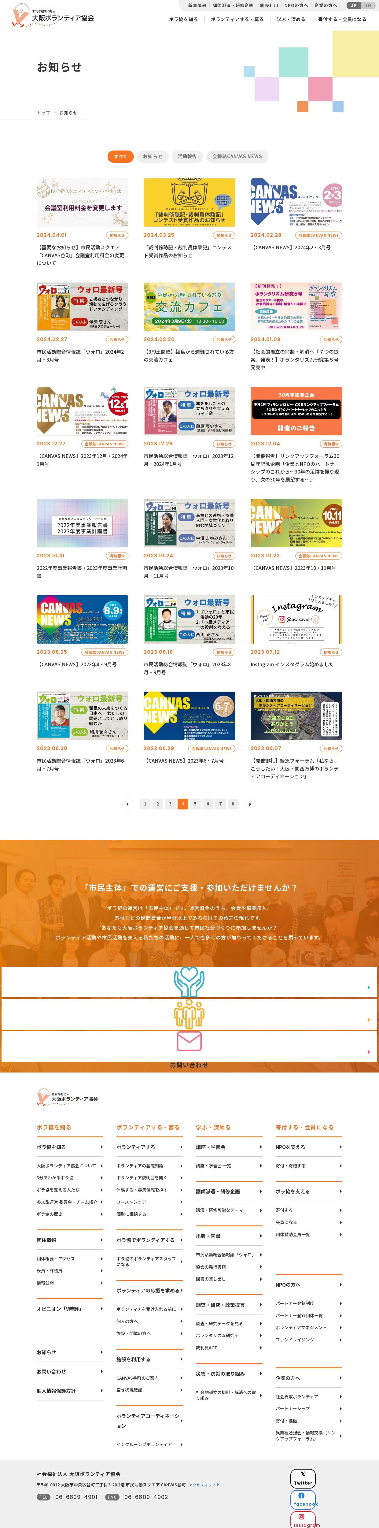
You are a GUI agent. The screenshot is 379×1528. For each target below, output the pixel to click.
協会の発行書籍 (211, 1263)
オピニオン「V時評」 (60, 1305)
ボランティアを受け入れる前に (146, 1306)
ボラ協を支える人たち (58, 1186)
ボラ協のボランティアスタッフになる (146, 1258)
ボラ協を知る (183, 19)
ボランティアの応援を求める (148, 1287)
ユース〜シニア (131, 1199)
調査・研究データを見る (219, 1320)
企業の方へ (326, 5)
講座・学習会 (210, 1143)
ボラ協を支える (293, 1188)
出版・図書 (208, 1232)
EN (368, 5)
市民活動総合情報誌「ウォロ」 (226, 1251)
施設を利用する (133, 1355)
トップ (43, 113)
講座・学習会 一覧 (213, 1162)
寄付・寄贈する (291, 1162)
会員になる (286, 1219)
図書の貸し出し (211, 1275)
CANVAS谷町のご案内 (137, 1374)
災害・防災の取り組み (220, 1370)
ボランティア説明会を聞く (141, 1174)
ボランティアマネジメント (301, 1324)
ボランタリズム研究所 (217, 1332)
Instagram (320, 1502)
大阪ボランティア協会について (66, 1162)
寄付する (284, 1207)
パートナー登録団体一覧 (299, 1312)
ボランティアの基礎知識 (139, 1162)
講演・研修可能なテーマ (219, 1207)
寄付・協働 (286, 1417)
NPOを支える (290, 1143)
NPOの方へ (296, 5)
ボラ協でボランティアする (145, 1236)
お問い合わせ (51, 1368)
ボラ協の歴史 (49, 1211)
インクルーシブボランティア (144, 1441)
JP (354, 5)
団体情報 (46, 1236)
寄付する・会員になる (342, 19)
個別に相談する (131, 1211)
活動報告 (187, 156)
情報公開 (45, 1279)
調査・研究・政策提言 (220, 1301)
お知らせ (153, 156)
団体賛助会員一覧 (293, 1231)
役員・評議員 (49, 1267)
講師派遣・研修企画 (233, 5)
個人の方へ (127, 1318)
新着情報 (197, 5)
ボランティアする (135, 1143)
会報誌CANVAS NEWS (237, 156)
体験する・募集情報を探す (142, 1186)
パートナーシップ (293, 1405)
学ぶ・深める (291, 19)
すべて (121, 156)
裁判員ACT (206, 1344)
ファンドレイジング (295, 1336)
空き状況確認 (129, 1386)
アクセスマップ (202, 1481)
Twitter (321, 1471)
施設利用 (269, 5)
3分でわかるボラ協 (55, 1174)
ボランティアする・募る (237, 19)
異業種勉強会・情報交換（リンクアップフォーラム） (306, 1432)
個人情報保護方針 (56, 1387)
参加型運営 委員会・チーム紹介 (67, 1199)
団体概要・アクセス (56, 1255)
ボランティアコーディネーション (147, 1417)
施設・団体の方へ (133, 1330)
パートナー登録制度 (295, 1300)
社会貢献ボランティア (297, 1393)
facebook (321, 1486)
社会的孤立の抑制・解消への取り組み (226, 1392)
